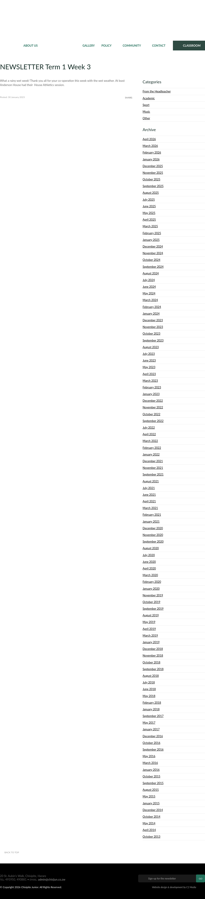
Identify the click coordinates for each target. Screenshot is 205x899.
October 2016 (151, 743)
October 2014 (151, 816)
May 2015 (149, 796)
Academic (149, 98)
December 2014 (153, 810)
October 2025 (151, 179)
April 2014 (149, 830)
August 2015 (151, 789)
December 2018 (153, 649)
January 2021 (151, 521)
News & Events (60, 45)
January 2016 (151, 769)
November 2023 (153, 327)
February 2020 (152, 581)
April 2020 (149, 568)
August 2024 (151, 273)
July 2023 (149, 354)
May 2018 (149, 696)
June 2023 (149, 360)
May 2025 (149, 213)
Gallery (88, 45)
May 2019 (149, 622)
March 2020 (150, 575)
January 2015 (151, 803)
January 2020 (151, 588)
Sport (146, 105)
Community (132, 45)
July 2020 (149, 555)
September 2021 (153, 474)
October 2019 (151, 602)
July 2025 (149, 199)
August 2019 (151, 615)
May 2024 (149, 293)
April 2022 (149, 434)
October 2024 (151, 260)
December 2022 (153, 400)
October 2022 (151, 414)
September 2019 (153, 608)
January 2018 (151, 709)
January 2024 (151, 313)
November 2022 (153, 407)
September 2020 (153, 541)
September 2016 (153, 749)
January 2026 (151, 159)
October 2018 (151, 662)
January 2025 (151, 240)
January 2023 (151, 394)
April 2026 (149, 139)
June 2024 (149, 286)
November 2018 (153, 655)
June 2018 (149, 689)
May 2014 (149, 823)
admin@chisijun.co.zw (51, 879)
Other (146, 118)
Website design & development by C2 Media (174, 887)
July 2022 (149, 427)
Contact (159, 45)
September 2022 (153, 421)
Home (10, 45)
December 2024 (153, 246)
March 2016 (150, 763)
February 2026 (152, 152)
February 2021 (152, 514)
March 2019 (150, 635)
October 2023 (151, 333)
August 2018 (151, 675)
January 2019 (151, 642)
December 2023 (153, 320)
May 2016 (149, 756)
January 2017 (151, 729)
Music (146, 111)
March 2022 (150, 441)
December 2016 (153, 736)
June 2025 (149, 206)
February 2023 (152, 387)
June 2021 (149, 494)
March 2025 (150, 226)
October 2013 (151, 836)
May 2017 (149, 722)
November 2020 (153, 535)
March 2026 (150, 146)
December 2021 (153, 461)
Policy (106, 45)
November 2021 (153, 467)
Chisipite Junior (103, 20)
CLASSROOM (192, 45)
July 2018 (149, 682)
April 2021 (149, 501)
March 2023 (150, 380)
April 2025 (149, 219)
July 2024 (149, 280)
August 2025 (151, 192)
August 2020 (151, 548)
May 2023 (149, 367)
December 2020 (153, 528)
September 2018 (153, 669)
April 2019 (149, 629)
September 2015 (153, 783)
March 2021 (150, 508)
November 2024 (153, 253)
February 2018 (152, 702)
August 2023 (151, 347)
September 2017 (153, 716)
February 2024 (152, 307)
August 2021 (151, 481)
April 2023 (149, 374)
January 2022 (151, 454)
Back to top (11, 852)
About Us (30, 45)
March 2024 (150, 300)
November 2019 (153, 595)
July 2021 (149, 488)
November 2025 (153, 172)
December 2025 (153, 166)
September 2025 (153, 186)
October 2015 (151, 776)
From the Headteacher (157, 91)
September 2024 (153, 266)
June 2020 (149, 561)
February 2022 (152, 448)
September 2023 (153, 340)
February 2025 (152, 233)
